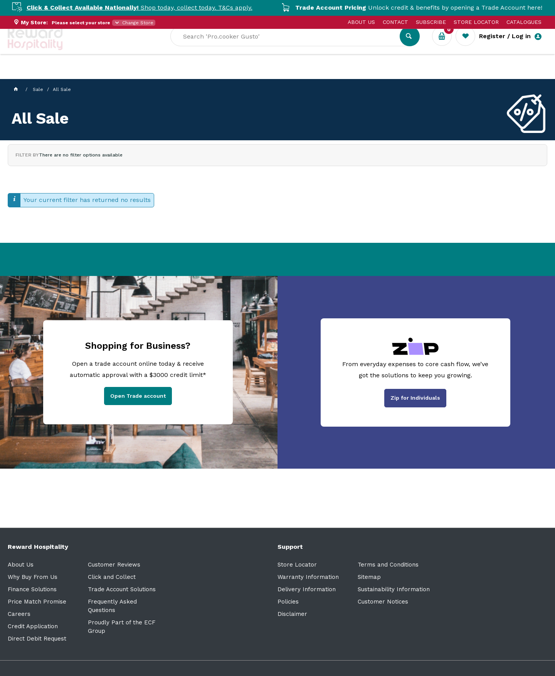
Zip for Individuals (415, 398)
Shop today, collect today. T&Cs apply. (148, 7)
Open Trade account (138, 396)
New (286, 73)
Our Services (77, 73)
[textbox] (352, 47)
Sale (259, 73)
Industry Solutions (141, 73)
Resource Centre (212, 73)
